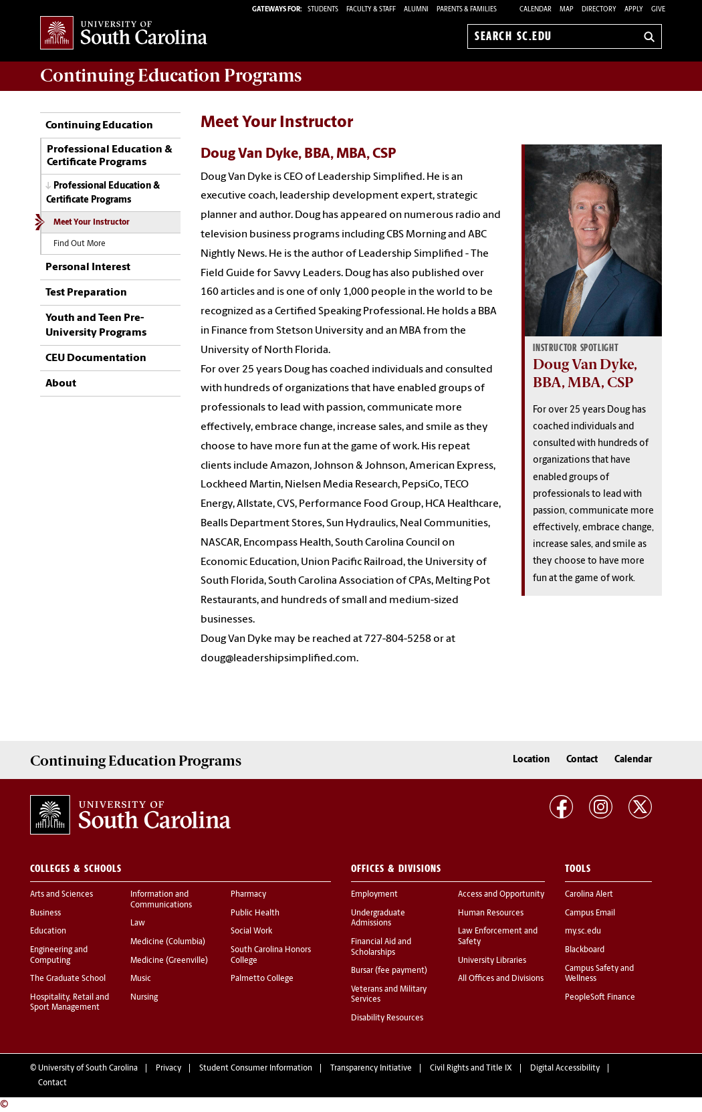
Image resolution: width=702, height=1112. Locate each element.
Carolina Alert (589, 895)
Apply (633, 9)
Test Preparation (86, 293)
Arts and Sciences (61, 895)
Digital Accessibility (565, 1069)
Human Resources (490, 913)
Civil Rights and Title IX (471, 1069)
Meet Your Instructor (91, 223)
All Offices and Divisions (501, 979)
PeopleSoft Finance (600, 998)
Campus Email (590, 913)
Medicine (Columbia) (167, 942)
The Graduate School (68, 979)
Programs (171, 76)
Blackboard (584, 950)
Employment (374, 895)
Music (140, 979)
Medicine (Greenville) (169, 961)
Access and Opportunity (501, 895)
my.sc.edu (583, 931)
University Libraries (492, 961)
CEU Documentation (95, 358)
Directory (599, 9)
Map (567, 9)
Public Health (255, 913)
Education (48, 931)
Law (137, 923)
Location (531, 760)
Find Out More (79, 244)
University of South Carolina (88, 1069)
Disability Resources (387, 1018)
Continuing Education (99, 125)
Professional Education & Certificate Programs (109, 156)
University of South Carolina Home (123, 33)
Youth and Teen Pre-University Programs (95, 325)
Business (45, 913)
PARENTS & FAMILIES (467, 9)
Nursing (144, 998)
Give (658, 9)
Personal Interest (87, 267)
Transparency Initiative (371, 1069)
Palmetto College (262, 979)
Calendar (535, 9)
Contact (582, 760)
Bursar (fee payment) (389, 971)
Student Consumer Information (255, 1069)
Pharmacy (248, 895)
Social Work (251, 931)
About (60, 383)
